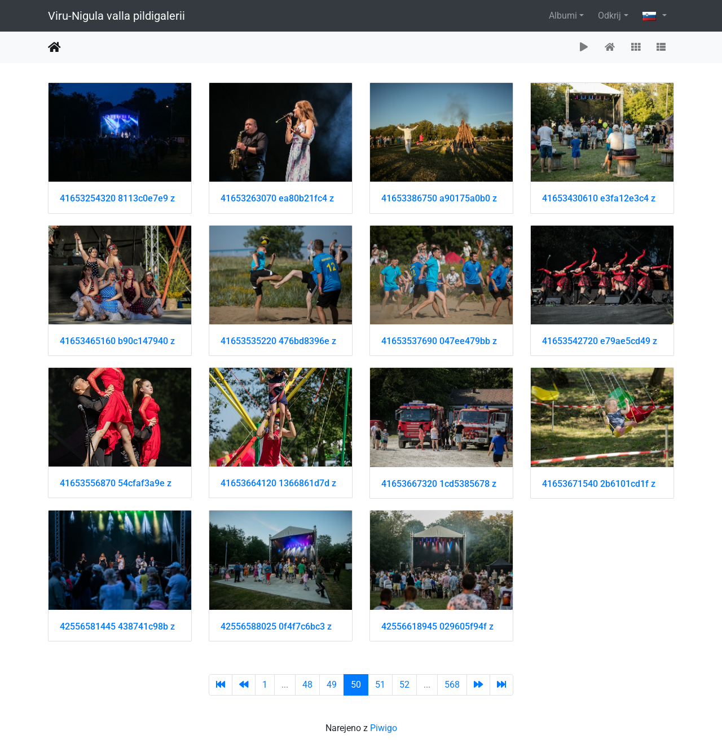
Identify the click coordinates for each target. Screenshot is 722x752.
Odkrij (609, 15)
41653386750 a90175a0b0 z (439, 198)
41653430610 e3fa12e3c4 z (598, 198)
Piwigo (383, 728)
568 (452, 684)
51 (380, 684)
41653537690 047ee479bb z (439, 341)
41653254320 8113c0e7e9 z (117, 198)
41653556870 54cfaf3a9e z (115, 483)
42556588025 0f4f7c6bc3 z (276, 626)
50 (356, 684)
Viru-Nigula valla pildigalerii (116, 16)
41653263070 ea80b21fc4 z (277, 198)
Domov (54, 47)
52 (404, 684)
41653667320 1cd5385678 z (438, 483)
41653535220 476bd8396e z (278, 341)
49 (332, 684)
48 (307, 684)
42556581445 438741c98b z (117, 626)
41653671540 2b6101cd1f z (598, 483)
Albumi (563, 15)
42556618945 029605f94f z (437, 626)
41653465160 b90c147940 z (117, 341)
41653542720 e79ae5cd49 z (599, 341)
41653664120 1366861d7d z (278, 483)
